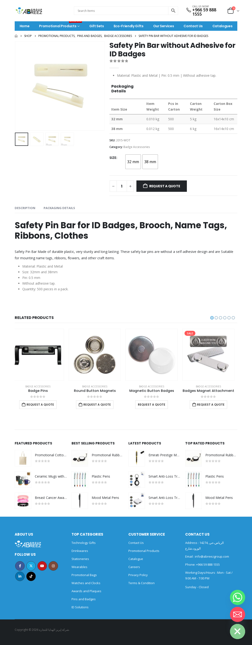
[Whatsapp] (237, 597)
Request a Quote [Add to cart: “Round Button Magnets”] (100, 405)
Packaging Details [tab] (59, 208)
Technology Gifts (84, 543)
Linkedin (20, 576)
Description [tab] (25, 208)
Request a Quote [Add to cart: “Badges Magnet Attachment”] (213, 405)
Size (112, 157)
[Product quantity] (122, 186)
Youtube (42, 566)
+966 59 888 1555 (204, 12)
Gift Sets (96, 26)
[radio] (133, 162)
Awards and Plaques (86, 591)
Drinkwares (80, 551)
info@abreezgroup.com (211, 556)
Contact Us (193, 26)
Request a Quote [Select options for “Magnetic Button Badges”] (154, 405)
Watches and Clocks (86, 583)
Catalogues (222, 26)
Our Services (163, 26)
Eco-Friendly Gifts (129, 26)
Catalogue (135, 559)
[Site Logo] (29, 10)
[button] (212, 318)
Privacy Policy (138, 575)
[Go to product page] (41, 355)
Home (25, 26)
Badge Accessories (136, 147)
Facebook (20, 566)
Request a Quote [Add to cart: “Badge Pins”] (43, 405)
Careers (134, 567)
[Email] (237, 614)
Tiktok (31, 576)
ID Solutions (80, 607)
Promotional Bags (84, 575)
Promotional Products (60, 24)
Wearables (79, 567)
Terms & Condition (141, 583)
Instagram (53, 566)
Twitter (31, 566)
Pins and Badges (84, 599)
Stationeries (80, 559)
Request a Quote (164, 186)
